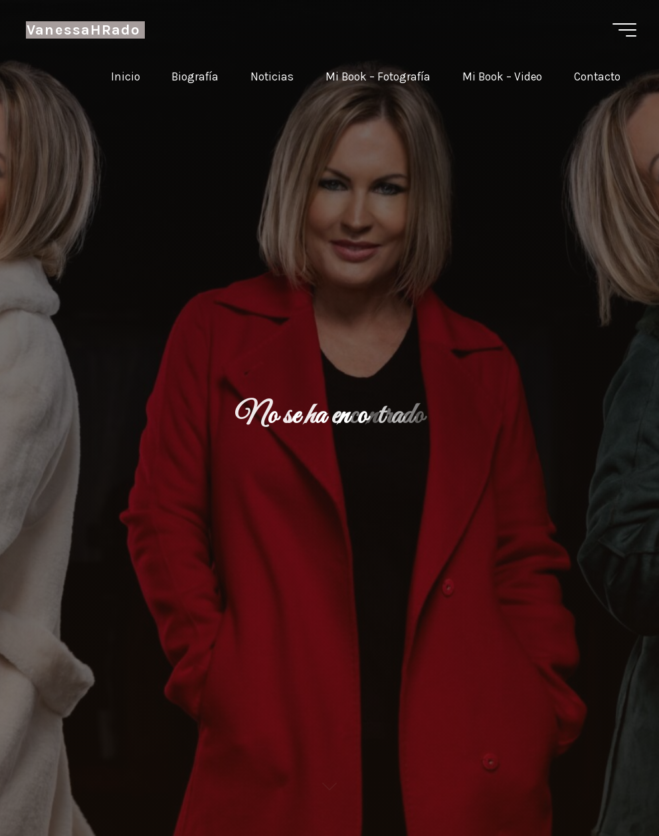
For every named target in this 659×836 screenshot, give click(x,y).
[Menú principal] (624, 30)
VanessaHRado (83, 30)
